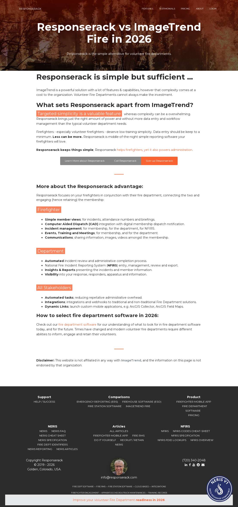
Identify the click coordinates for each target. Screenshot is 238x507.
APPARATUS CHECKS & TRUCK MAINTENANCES (123, 493)
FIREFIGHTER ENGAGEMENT (85, 493)
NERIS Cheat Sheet (52, 435)
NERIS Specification (52, 440)
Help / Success (44, 401)
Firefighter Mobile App (193, 401)
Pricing (193, 415)
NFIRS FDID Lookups (172, 440)
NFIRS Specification (185, 435)
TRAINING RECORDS (157, 493)
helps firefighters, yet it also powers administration (154, 150)
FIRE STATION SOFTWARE (120, 487)
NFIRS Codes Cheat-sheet (191, 431)
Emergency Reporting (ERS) (97, 401)
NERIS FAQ (59, 431)
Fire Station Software (105, 406)
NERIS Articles (67, 449)
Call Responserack (125, 160)
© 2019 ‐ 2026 (44, 465)
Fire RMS (138, 435)
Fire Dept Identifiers (52, 444)
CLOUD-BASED (142, 487)
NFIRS (165, 431)
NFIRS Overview (202, 440)
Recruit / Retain (132, 440)
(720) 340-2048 (194, 460)
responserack (30, 8)
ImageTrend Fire (138, 406)
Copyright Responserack (44, 460)
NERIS (43, 431)
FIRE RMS (100, 487)
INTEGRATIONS (158, 487)
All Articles (119, 431)
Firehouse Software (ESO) (141, 401)
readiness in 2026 (150, 500)
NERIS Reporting (40, 449)
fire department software (77, 324)
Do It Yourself (105, 440)
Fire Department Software (194, 408)
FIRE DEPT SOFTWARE (83, 487)
